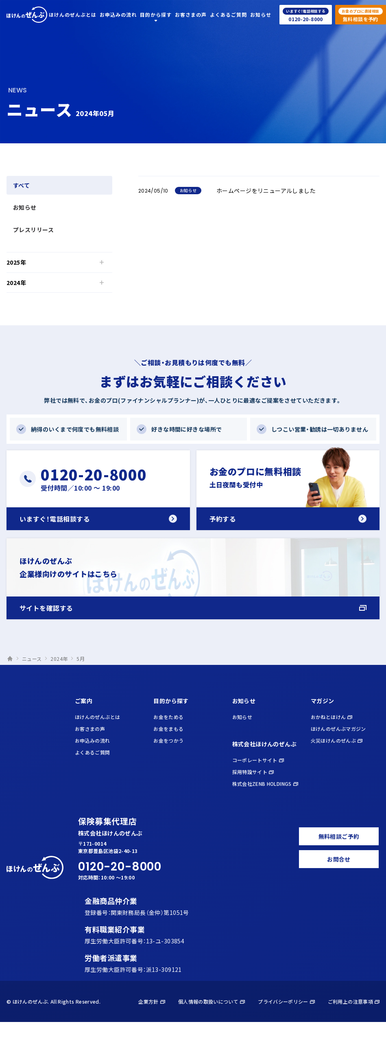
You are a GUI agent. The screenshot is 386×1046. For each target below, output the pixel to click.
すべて (21, 185)
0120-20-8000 (119, 867)
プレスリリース (33, 230)
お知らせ (25, 207)
